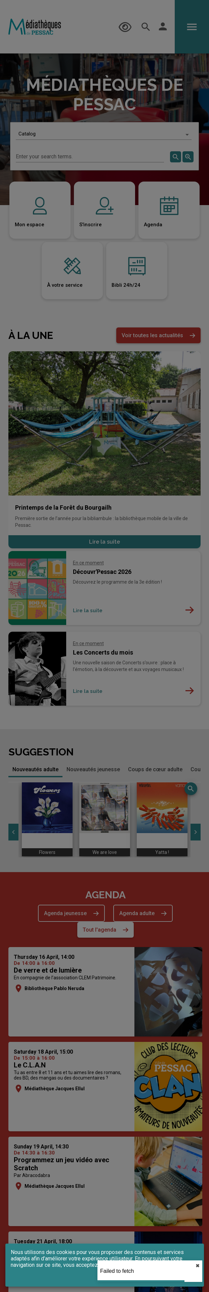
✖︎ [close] (198, 1265)
